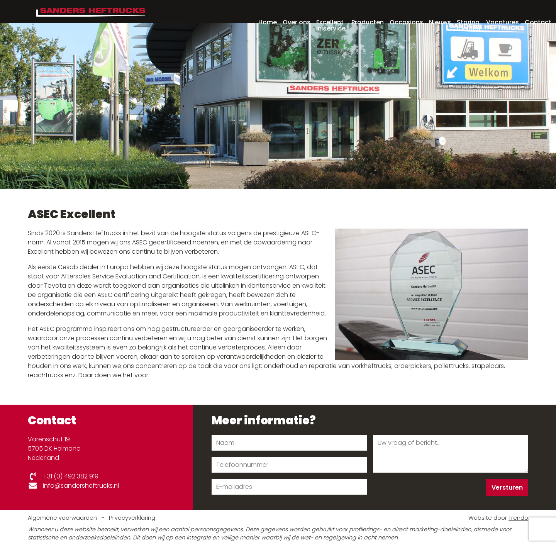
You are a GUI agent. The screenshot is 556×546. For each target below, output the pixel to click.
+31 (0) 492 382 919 (63, 476)
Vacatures (502, 9)
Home (267, 9)
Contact (538, 9)
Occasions (406, 9)
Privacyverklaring (132, 518)
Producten (367, 9)
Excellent (331, 12)
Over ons (296, 9)
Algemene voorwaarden (63, 518)
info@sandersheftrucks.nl (73, 485)
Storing (468, 12)
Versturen (507, 487)
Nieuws (440, 9)
